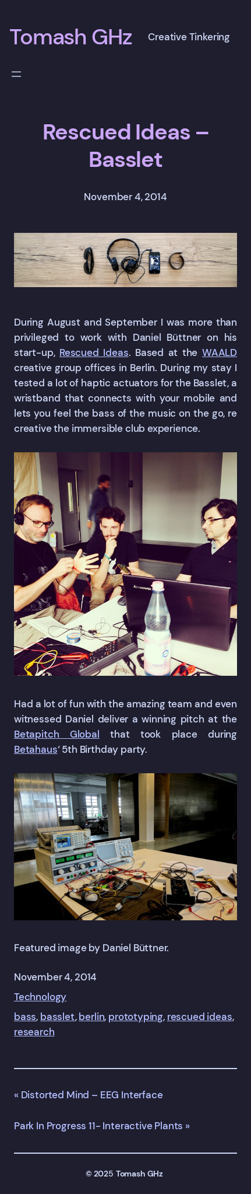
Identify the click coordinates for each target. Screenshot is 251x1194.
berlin (91, 1016)
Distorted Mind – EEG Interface (92, 1094)
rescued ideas (199, 1016)
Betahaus (36, 749)
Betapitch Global (57, 734)
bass (25, 1016)
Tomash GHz (70, 36)
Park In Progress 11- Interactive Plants (98, 1125)
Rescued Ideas (94, 352)
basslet (57, 1016)
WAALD (219, 352)
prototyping (135, 1016)
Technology (40, 996)
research (34, 1031)
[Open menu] (16, 74)
